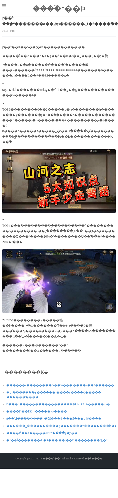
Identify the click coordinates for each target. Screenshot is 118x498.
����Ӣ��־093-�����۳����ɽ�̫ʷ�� (41, 433)
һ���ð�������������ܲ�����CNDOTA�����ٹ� (58, 404)
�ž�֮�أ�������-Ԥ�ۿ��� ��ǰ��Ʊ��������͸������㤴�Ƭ (57, 440)
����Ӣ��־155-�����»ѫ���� (36, 411)
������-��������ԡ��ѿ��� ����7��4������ (60, 385)
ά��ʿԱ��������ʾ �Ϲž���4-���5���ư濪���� (53, 418)
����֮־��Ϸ (59, 8)
